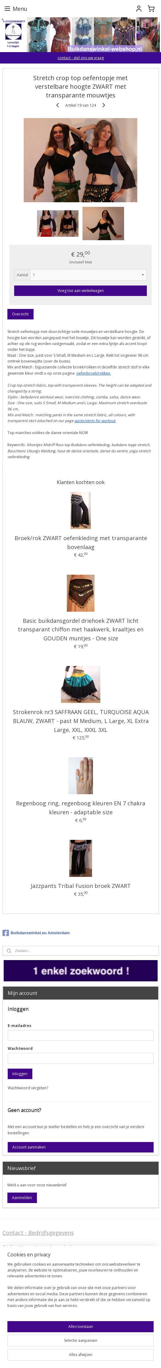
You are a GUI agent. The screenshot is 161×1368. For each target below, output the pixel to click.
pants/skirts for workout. (95, 420)
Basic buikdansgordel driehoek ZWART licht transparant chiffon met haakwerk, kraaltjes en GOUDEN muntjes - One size (80, 629)
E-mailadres (19, 1025)
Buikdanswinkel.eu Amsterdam (36, 933)
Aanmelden (22, 1197)
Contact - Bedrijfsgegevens (38, 1232)
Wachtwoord (20, 1048)
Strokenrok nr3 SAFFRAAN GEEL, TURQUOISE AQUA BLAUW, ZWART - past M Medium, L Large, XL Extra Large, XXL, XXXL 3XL (81, 720)
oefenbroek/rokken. (93, 373)
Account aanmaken (29, 1147)
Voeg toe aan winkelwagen (81, 291)
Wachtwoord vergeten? (28, 1088)
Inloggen (19, 1073)
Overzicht (20, 314)
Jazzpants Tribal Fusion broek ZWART (81, 885)
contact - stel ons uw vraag (81, 57)
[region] (80, 1287)
